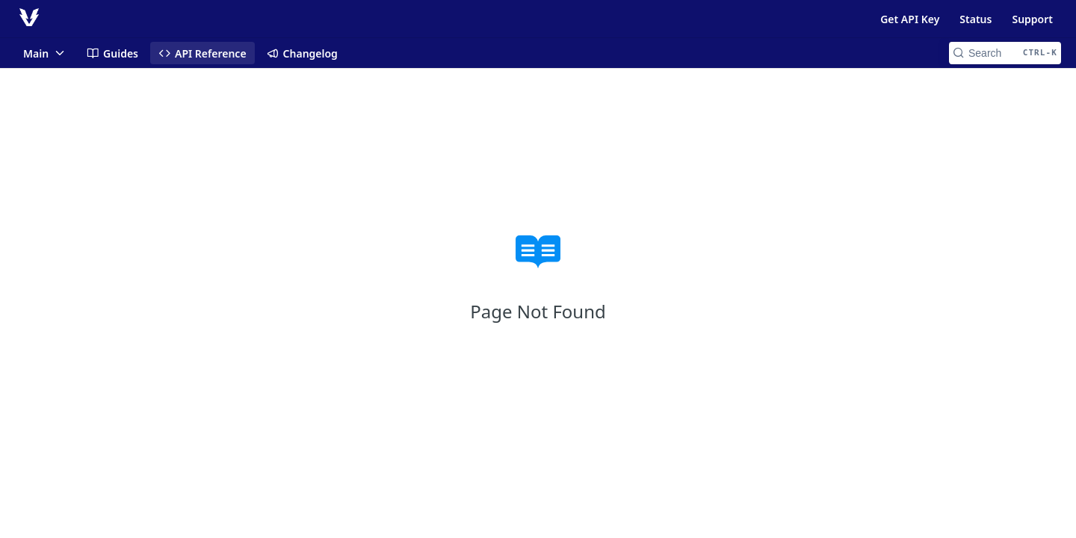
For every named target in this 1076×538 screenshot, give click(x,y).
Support (1032, 19)
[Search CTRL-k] (1005, 53)
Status (975, 19)
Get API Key (909, 19)
